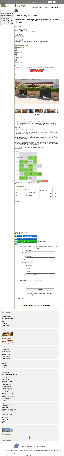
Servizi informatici (6, 398)
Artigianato (4, 377)
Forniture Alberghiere (7, 386)
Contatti (41, 7)
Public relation (5, 356)
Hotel (3, 321)
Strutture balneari (6, 358)
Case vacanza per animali (7, 15)
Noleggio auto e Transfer (8, 393)
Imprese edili (5, 391)
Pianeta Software (23, 453)
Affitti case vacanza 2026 (7, 13)
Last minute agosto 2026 (7, 23)
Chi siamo (35, 7)
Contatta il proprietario (37, 71)
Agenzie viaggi (5, 376)
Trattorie (4, 367)
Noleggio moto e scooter (8, 396)
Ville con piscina (5, 18)
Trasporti (4, 400)
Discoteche (4, 353)
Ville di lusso (5, 327)
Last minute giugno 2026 (7, 20)
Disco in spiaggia (6, 351)
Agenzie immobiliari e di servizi (9, 374)
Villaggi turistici (5, 325)
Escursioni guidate (6, 384)
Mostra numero (28, 236)
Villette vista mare (5, 17)
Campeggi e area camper (8, 318)
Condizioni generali (35, 450)
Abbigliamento (5, 405)
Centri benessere (6, 383)
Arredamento (5, 407)
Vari (3, 423)
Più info (50, 2)
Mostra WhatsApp (28, 241)
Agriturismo (5, 315)
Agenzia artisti (5, 372)
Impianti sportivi (6, 390)
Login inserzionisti (6, 440)
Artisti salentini (5, 379)
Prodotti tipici (5, 419)
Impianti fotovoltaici (7, 388)
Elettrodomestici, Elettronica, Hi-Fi (10, 411)
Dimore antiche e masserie (8, 320)
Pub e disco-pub (6, 354)
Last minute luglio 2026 (7, 22)
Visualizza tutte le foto (37, 114)
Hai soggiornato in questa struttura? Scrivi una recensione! (36, 305)
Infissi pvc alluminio (7, 414)
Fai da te (4, 412)
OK (54, 2)
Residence (4, 323)
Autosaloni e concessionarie (9, 409)
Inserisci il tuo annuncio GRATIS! (52, 7)
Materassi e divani (6, 416)
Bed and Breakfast (6, 316)
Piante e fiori (5, 417)
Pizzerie (4, 363)
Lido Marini (21, 30)
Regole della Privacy (45, 450)
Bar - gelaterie (5, 349)
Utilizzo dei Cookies (54, 450)
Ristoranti (4, 365)
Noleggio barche (6, 395)
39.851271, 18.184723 (25, 227)
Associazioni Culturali (7, 381)
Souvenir (4, 421)
